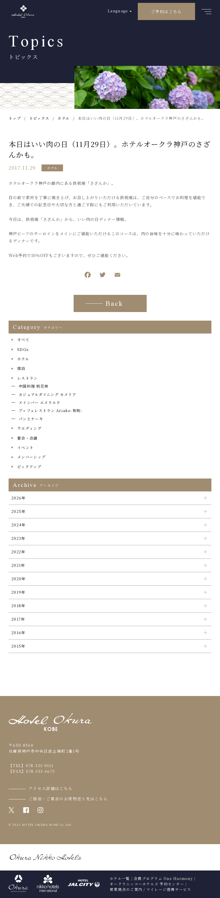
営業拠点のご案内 (126, 889)
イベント (25, 447)
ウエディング (29, 428)
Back (114, 304)
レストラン (27, 378)
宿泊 (21, 368)
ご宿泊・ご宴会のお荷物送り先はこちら (68, 798)
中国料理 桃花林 (33, 386)
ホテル (52, 167)
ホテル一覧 (120, 878)
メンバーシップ (31, 457)
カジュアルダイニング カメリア (47, 394)
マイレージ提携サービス (168, 889)
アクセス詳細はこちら (51, 788)
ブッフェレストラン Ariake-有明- (50, 410)
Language (118, 10)
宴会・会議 (27, 438)
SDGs (23, 349)
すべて (23, 339)
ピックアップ (29, 466)
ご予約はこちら (166, 11)
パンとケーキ (31, 418)
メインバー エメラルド (39, 402)
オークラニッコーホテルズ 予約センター (147, 884)
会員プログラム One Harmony (163, 878)
